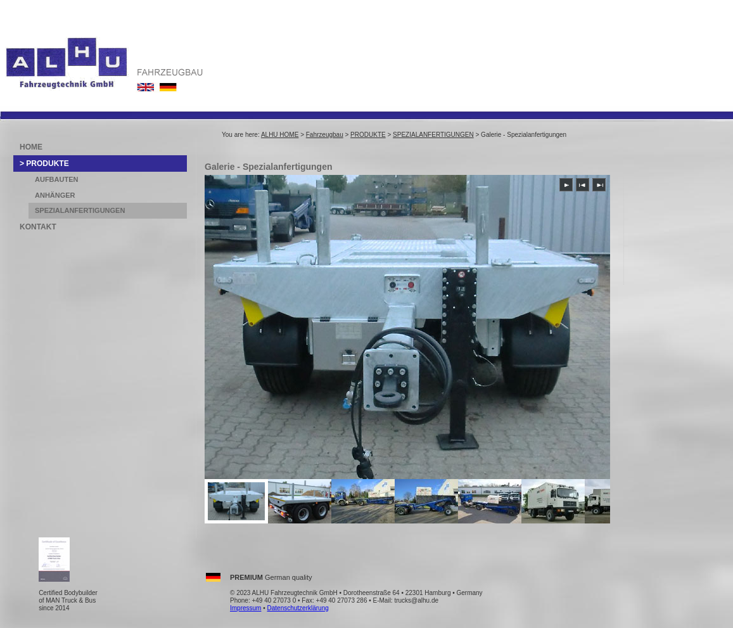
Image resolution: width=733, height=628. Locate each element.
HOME (31, 147)
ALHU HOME (279, 134)
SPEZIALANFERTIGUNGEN (433, 134)
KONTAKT (38, 226)
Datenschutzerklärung (298, 608)
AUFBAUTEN (56, 179)
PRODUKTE (368, 134)
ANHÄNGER (55, 195)
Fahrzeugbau (324, 134)
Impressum (245, 608)
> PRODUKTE (44, 163)
